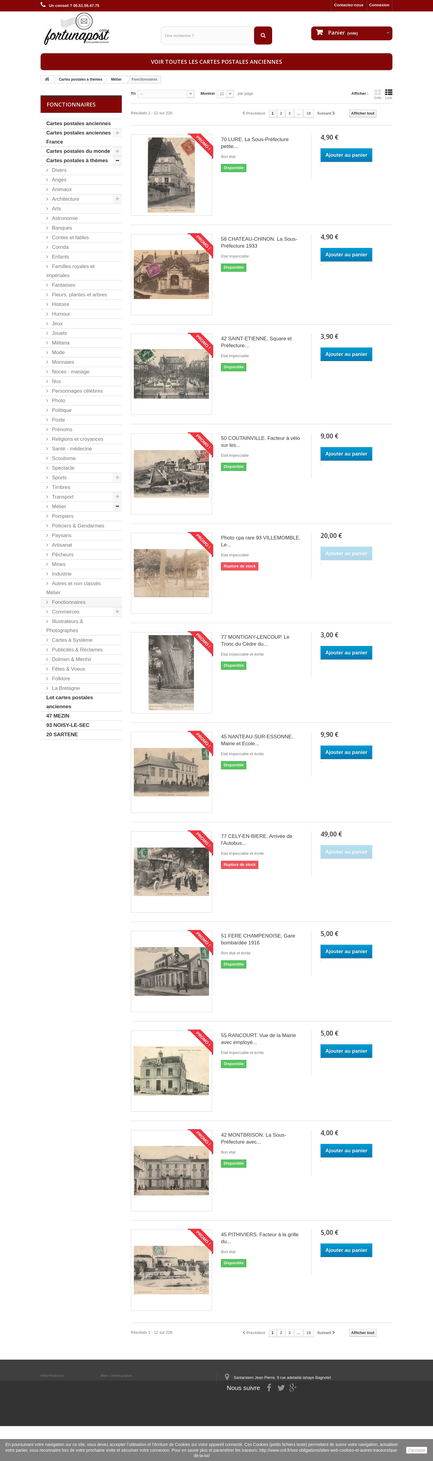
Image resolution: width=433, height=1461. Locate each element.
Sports (59, 477)
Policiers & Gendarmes (77, 526)
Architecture (65, 199)
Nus (56, 381)
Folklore (60, 678)
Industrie (61, 574)
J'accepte (416, 1450)
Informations (52, 1375)
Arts (56, 209)
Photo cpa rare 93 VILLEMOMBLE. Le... (261, 541)
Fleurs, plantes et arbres (79, 295)
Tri (133, 93)
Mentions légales (56, 1383)
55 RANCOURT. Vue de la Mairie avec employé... (258, 1039)
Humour (60, 314)
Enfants (60, 257)
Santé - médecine (71, 449)
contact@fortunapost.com (270, 1409)
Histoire (60, 304)
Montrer (208, 93)
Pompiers (62, 516)
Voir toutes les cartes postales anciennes (216, 61)
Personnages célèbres (77, 391)
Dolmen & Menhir (71, 659)
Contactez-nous (349, 5)
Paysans (61, 535)
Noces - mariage (70, 372)
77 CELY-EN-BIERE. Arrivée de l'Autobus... (256, 839)
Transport (62, 497)
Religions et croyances (77, 439)
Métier (58, 506)
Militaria (60, 343)
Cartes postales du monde (78, 151)
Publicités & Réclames (77, 650)
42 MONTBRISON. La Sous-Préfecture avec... (253, 1138)
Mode (58, 352)
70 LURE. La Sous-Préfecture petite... (255, 143)
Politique (61, 410)
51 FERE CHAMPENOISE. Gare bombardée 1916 (258, 939)
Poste (58, 420)
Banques (61, 228)
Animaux (61, 189)
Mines (58, 564)
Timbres (60, 487)
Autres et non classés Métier (73, 588)
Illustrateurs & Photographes (64, 626)
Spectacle (62, 468)
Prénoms (61, 429)
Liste (388, 94)
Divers (58, 170)
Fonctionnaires (68, 602)
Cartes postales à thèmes (77, 160)
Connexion (379, 5)
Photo (58, 400)
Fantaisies (63, 285)
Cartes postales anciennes (78, 123)
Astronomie (64, 218)
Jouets (59, 333)
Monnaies (62, 362)
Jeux (57, 323)
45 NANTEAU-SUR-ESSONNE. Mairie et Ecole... (257, 740)
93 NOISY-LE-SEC (68, 725)
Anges (58, 180)
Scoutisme (63, 458)
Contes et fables (70, 237)
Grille (378, 94)
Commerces (65, 612)
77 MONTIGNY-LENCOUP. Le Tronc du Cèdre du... (255, 640)
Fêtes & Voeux (68, 669)
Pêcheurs (62, 555)
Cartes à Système (72, 640)
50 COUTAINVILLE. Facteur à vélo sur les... (260, 441)
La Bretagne (65, 688)
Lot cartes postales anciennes (69, 702)
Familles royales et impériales (70, 271)
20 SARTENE (62, 734)
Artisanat (61, 545)
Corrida (60, 247)
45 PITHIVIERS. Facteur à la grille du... (260, 1238)
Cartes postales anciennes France (78, 137)
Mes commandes (116, 1375)
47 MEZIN (57, 716)
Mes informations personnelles (129, 1383)
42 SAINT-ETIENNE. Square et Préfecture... (256, 342)
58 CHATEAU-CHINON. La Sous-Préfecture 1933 (259, 242)
